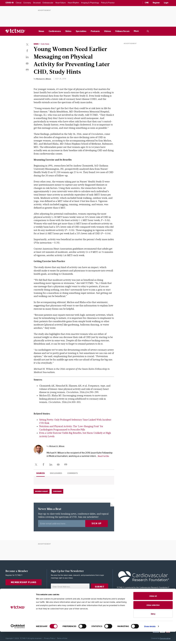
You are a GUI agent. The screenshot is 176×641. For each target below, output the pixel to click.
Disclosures (56, 473)
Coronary (57, 491)
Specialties (81, 31)
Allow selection (153, 614)
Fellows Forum (122, 31)
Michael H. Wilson (44, 78)
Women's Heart (41, 491)
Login (166, 3)
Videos (107, 31)
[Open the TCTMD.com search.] (147, 31)
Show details (150, 635)
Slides (68, 31)
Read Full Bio (104, 455)
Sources (40, 473)
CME (147, 3)
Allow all (153, 605)
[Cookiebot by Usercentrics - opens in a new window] (18, 636)
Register (156, 3)
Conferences (55, 31)
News (41, 31)
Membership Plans (23, 582)
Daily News (45, 44)
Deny (153, 623)
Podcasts (95, 31)
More (136, 31)
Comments (72, 473)
